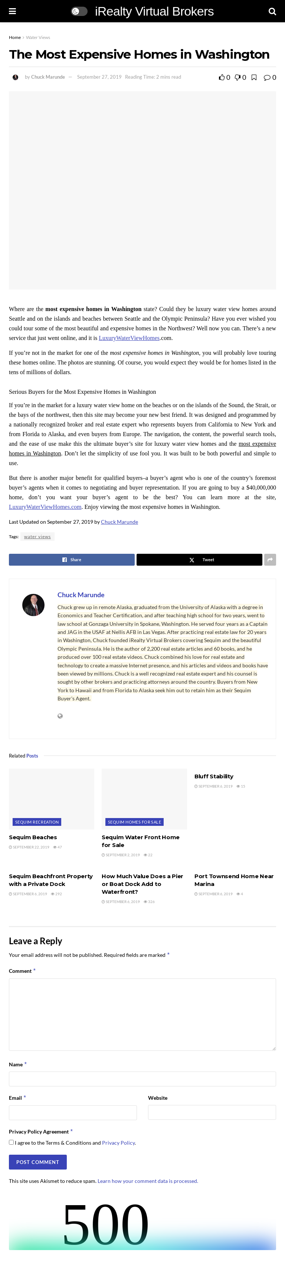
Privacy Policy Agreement (41, 1132)
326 (149, 901)
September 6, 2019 (213, 786)
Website (157, 1098)
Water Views (38, 37)
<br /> (142, 1222)
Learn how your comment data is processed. (148, 1181)
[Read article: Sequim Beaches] (51, 799)
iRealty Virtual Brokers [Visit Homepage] (154, 11)
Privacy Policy (118, 1142)
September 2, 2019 (121, 855)
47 (57, 847)
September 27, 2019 (99, 77)
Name (18, 1064)
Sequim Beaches (33, 837)
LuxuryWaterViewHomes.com (45, 507)
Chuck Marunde (48, 77)
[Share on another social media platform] (270, 560)
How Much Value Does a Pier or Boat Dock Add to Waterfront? (142, 884)
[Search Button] (272, 11)
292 (56, 894)
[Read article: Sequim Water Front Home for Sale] (144, 799)
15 (240, 786)
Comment (22, 971)
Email (18, 1098)
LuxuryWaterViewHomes (129, 338)
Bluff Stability (213, 776)
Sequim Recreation (37, 822)
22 (148, 855)
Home (15, 37)
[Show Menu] (12, 11)
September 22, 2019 (29, 847)
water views (37, 536)
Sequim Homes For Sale (134, 822)
